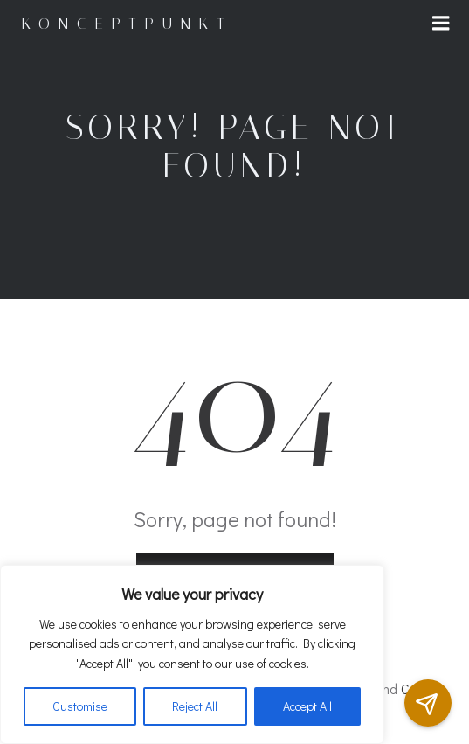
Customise (79, 706)
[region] (192, 654)
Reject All (194, 706)
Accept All (307, 706)
